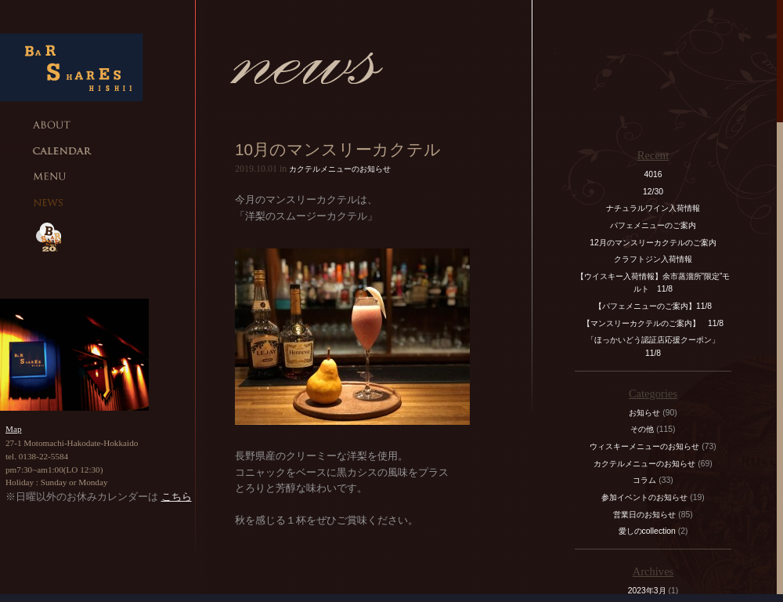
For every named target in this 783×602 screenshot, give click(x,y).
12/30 (653, 191)
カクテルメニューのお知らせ (340, 169)
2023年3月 (647, 590)
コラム (644, 480)
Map (13, 428)
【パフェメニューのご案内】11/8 (653, 306)
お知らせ (644, 412)
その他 (642, 429)
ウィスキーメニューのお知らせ (644, 446)
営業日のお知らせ (644, 514)
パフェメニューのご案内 (653, 225)
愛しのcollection (647, 531)
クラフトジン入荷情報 (657, 259)
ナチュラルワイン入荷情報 (653, 208)
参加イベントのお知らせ (644, 497)
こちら (176, 496)
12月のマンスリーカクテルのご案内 (653, 242)
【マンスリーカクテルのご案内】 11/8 (653, 323)
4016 (653, 174)
